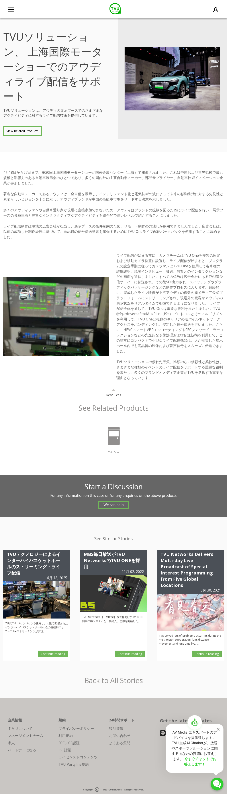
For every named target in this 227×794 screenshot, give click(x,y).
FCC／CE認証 (69, 742)
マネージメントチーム (25, 735)
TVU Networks (114, 789)
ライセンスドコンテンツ (78, 757)
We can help (114, 504)
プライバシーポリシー (76, 728)
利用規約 (66, 735)
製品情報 (116, 728)
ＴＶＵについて (20, 728)
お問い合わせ (119, 735)
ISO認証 (65, 750)
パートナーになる (22, 750)
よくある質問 (119, 742)
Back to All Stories (113, 680)
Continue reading (53, 654)
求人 (11, 742)
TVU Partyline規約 (74, 764)
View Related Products (22, 131)
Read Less (113, 395)
